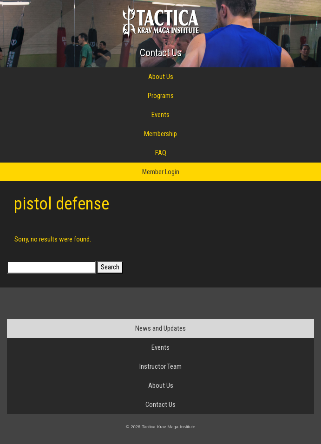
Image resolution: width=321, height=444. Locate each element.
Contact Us (161, 53)
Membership (160, 134)
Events (160, 115)
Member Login (160, 172)
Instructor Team (160, 366)
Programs (161, 95)
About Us (160, 76)
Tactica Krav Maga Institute (160, 22)
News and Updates (160, 328)
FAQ (160, 153)
